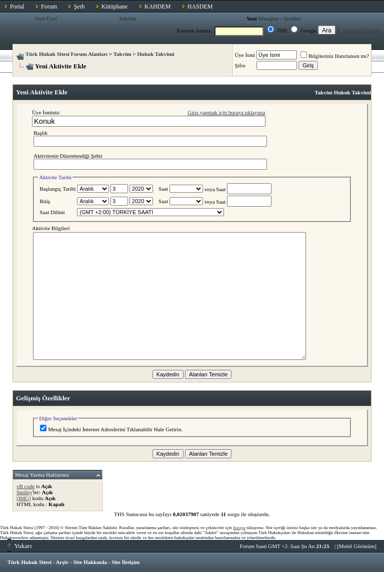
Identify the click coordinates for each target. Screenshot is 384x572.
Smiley (24, 492)
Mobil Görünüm (357, 546)
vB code (25, 486)
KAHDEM (157, 6)
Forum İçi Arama (363, 30)
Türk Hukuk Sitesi (30, 562)
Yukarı (20, 546)
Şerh (79, 6)
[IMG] (23, 498)
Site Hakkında (90, 562)
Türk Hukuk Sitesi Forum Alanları (67, 54)
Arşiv (62, 562)
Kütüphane (115, 6)
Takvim (127, 18)
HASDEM (200, 6)
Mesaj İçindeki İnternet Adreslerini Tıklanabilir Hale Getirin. (111, 429)
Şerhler (292, 18)
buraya (239, 527)
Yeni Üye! (46, 18)
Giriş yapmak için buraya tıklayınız (227, 112)
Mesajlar (268, 18)
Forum (49, 6)
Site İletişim (126, 562)
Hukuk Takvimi (155, 54)
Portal (17, 6)
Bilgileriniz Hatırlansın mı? (334, 56)
